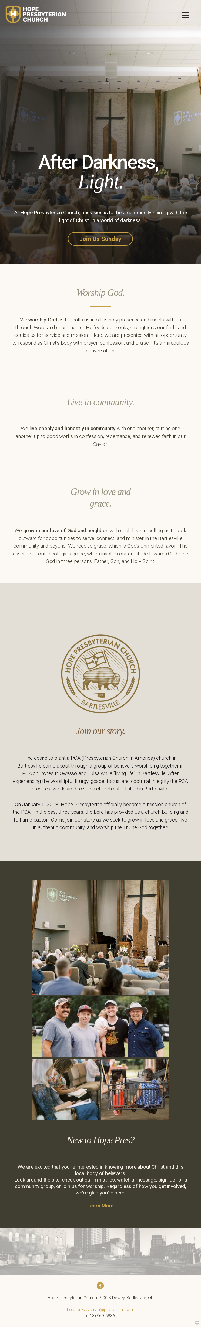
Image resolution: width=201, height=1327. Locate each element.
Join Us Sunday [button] (100, 238)
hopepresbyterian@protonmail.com (100, 1309)
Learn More (100, 1206)
